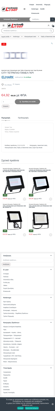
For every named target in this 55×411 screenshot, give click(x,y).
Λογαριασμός (7, 372)
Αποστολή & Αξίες (8, 279)
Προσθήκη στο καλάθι (29, 101)
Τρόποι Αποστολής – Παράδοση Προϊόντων (15, 313)
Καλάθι (42, 9)
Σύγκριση (17, 84)
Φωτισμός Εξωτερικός (8, 168)
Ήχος (4, 329)
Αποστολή (39, 4)
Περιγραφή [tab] (5, 118)
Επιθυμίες (6, 384)
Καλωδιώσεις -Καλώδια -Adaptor (12, 344)
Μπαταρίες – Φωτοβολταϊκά (11, 350)
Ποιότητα (5, 276)
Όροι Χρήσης (7, 301)
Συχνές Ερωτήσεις (8, 288)
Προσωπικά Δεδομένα (9, 304)
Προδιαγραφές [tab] (23, 118)
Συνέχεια (20, 408)
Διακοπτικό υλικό (5, 70)
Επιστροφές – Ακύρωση (10, 310)
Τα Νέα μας (6, 282)
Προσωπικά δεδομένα (32, 408)
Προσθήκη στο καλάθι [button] (24, 199)
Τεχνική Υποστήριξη (8, 392)
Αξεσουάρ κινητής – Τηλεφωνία (12, 341)
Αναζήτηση (50, 30)
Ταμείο (5, 381)
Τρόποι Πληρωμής (8, 316)
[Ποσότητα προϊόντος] (7, 102)
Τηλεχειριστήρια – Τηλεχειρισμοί (12, 335)
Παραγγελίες (6, 375)
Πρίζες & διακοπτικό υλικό (27, 70)
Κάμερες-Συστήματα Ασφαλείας (12, 326)
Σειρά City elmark (38, 70)
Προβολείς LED (16, 168)
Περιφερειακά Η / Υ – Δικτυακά (11, 338)
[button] (52, 43)
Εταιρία (31, 4)
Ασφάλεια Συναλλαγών (9, 307)
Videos (5, 285)
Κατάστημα (34, 9)
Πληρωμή (47, 4)
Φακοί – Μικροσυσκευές (10, 361)
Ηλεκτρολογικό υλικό (30, 36)
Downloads (6, 389)
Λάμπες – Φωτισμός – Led (10, 347)
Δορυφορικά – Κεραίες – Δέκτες (12, 332)
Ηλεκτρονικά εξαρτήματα (10, 359)
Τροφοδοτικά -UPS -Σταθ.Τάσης (12, 356)
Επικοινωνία (35, 13)
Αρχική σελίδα (5, 36)
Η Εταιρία (6, 274)
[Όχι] (53, 404)
